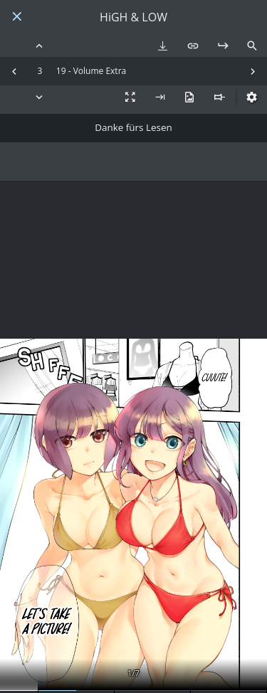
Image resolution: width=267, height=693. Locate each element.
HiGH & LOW (133, 17)
